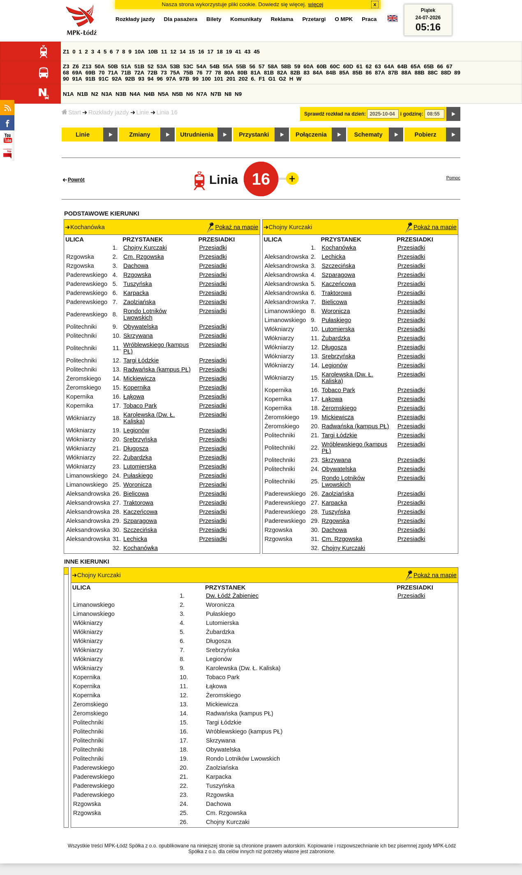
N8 (227, 94)
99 (195, 79)
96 (160, 79)
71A (113, 73)
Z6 (75, 66)
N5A (163, 94)
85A (344, 73)
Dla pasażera (181, 19)
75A (175, 73)
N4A (135, 94)
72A (139, 73)
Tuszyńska (137, 284)
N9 (238, 94)
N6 (189, 94)
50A (99, 66)
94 (151, 79)
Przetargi (314, 19)
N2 (94, 94)
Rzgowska (137, 275)
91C (104, 79)
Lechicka (135, 539)
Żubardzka (137, 457)
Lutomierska (139, 466)
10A (140, 52)
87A (380, 73)
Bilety (213, 19)
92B (130, 79)
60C (335, 66)
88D (446, 73)
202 (243, 79)
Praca (369, 19)
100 (206, 79)
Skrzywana (138, 335)
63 (378, 66)
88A (406, 73)
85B (357, 73)
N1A (68, 94)
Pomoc (453, 177)
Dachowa (135, 265)
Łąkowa (133, 396)
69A (77, 73)
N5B (177, 94)
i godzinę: (411, 114)
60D (348, 66)
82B (295, 73)
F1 (262, 79)
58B (286, 66)
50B (113, 66)
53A (161, 66)
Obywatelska (140, 326)
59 (297, 66)
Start (71, 112)
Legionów (136, 430)
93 (141, 79)
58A (273, 66)
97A (171, 79)
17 (210, 52)
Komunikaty (245, 19)
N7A (202, 94)
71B (126, 73)
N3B (121, 94)
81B (269, 73)
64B (402, 66)
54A (201, 66)
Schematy (368, 134)
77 (209, 73)
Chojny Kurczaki (145, 247)
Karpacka (136, 293)
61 (359, 66)
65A (415, 66)
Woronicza (137, 484)
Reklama (282, 19)
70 (102, 73)
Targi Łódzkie (141, 360)
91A (77, 79)
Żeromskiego (339, 408)
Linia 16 (167, 112)
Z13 (87, 66)
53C (188, 66)
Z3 (66, 66)
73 (164, 73)
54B (214, 66)
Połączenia (311, 134)
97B (184, 79)
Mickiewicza (139, 378)
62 (369, 66)
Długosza (135, 448)
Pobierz (426, 134)
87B (393, 73)
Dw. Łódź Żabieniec (232, 595)
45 (257, 52)
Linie (142, 112)
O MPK (344, 19)
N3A (107, 94)
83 (306, 73)
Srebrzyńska (140, 439)
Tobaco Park (140, 405)
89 (457, 73)
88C (433, 73)
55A (228, 66)
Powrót (76, 180)
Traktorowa (138, 502)
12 (173, 52)
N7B (216, 94)
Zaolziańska (139, 302)
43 (248, 52)
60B (322, 66)
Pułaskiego (138, 475)
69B (90, 73)
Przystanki (254, 134)
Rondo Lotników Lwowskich (144, 314)
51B (139, 66)
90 (66, 79)
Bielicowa (136, 493)
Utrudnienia (196, 134)
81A (256, 73)
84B (331, 73)
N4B (149, 94)
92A (117, 79)
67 (449, 66)
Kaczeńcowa (140, 511)
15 (192, 52)
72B (152, 73)
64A (389, 66)
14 (183, 52)
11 (164, 52)
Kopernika (136, 387)
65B (429, 66)
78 (218, 73)
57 (262, 66)
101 (218, 79)
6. (253, 79)
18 (220, 52)
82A (282, 73)
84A (318, 73)
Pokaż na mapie (232, 227)
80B (242, 73)
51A (126, 66)
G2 (282, 79)
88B (420, 73)
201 (231, 79)
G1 (272, 79)
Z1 (66, 52)
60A (308, 66)
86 (369, 73)
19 (229, 52)
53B (175, 66)
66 (440, 66)
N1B (82, 94)
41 (238, 52)
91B (90, 79)
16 (201, 52)
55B (241, 66)
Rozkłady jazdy (108, 112)
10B (153, 52)
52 (151, 66)
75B (188, 73)
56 (252, 66)
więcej (315, 4)
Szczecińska (140, 530)
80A (229, 73)
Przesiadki (213, 247)
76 (199, 73)
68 (66, 73)
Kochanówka (140, 548)
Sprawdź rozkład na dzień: (335, 114)
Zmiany (139, 134)
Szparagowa (140, 521)
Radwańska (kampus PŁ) (157, 369)
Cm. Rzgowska (143, 256)
